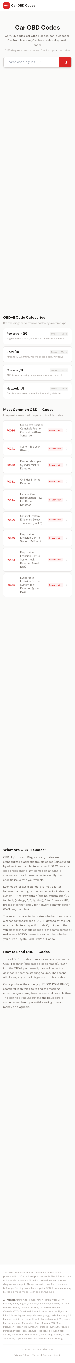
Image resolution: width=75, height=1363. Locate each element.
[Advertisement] (37, 191)
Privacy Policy (21, 1355)
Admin (57, 1355)
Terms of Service (41, 1355)
